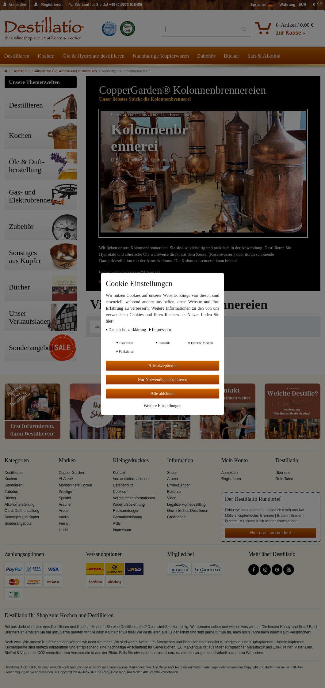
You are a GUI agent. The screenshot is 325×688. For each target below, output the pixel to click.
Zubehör (206, 56)
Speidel (65, 498)
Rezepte (174, 492)
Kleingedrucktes (131, 460)
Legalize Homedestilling (186, 504)
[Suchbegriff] (199, 29)
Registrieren (231, 479)
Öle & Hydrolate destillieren (93, 56)
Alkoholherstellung (19, 504)
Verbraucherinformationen (134, 498)
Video (171, 498)
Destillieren (16, 56)
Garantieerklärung (127, 517)
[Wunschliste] (317, 5)
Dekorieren (13, 485)
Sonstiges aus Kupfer (22, 517)
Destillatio (286, 460)
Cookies (119, 492)
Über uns (282, 473)
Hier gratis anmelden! (270, 532)
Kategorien (17, 460)
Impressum (122, 530)
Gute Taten (284, 479)
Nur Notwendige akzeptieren (162, 379)
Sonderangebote (18, 523)
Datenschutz (123, 485)
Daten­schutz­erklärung (126, 329)
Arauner (65, 504)
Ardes (63, 510)
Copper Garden (71, 473)
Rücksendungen (126, 510)
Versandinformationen (130, 479)
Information (180, 460)
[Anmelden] (15, 5)
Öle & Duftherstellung (22, 510)
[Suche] (244, 29)
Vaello (64, 517)
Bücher (231, 56)
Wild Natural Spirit (150, 272)
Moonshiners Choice (75, 485)
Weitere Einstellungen (162, 405)
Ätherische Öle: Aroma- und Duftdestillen (66, 71)
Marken (67, 460)
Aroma (172, 479)
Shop (171, 473)
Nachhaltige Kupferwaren (161, 56)
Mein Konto (234, 460)
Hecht (63, 530)
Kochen (45, 56)
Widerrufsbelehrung (129, 504)
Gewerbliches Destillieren (187, 510)
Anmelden (229, 473)
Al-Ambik (66, 479)
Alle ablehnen (162, 393)
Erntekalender (178, 485)
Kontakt (119, 473)
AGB (116, 523)
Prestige (65, 492)
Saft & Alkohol (264, 56)
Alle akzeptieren (162, 365)
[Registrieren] (48, 5)
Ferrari (64, 523)
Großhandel (176, 517)
